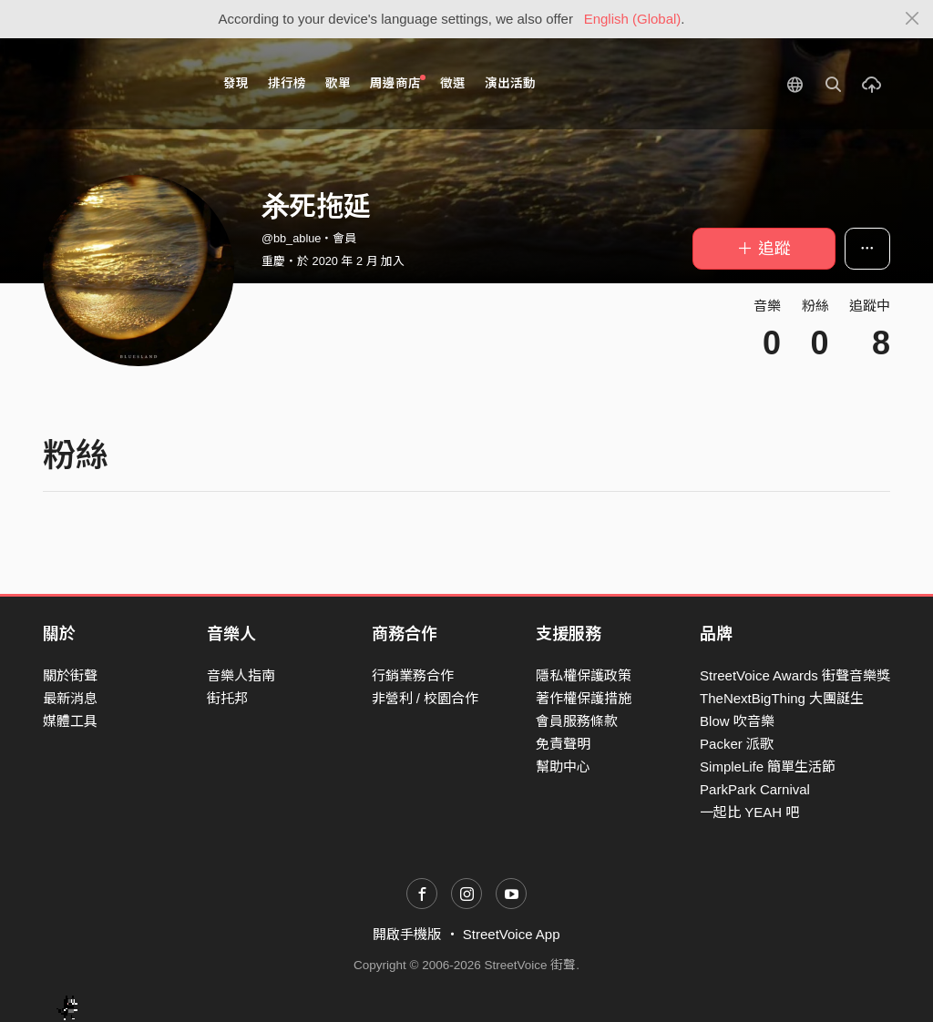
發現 (236, 83)
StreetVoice (118, 84)
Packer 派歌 (737, 743)
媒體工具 (70, 721)
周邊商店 (397, 82)
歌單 (338, 83)
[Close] (912, 19)
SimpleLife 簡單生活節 (768, 766)
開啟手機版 (407, 934)
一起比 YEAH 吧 (749, 812)
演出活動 (510, 83)
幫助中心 (563, 766)
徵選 (453, 83)
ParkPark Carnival (755, 789)
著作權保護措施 (583, 698)
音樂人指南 (241, 675)
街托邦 (227, 698)
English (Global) (633, 18)
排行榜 (287, 83)
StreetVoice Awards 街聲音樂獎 (795, 675)
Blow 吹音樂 (737, 721)
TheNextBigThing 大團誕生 (782, 698)
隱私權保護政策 (583, 675)
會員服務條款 (577, 721)
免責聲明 (563, 743)
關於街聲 (70, 675)
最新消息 (70, 698)
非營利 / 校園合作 (425, 698)
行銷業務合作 (413, 675)
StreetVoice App (511, 934)
